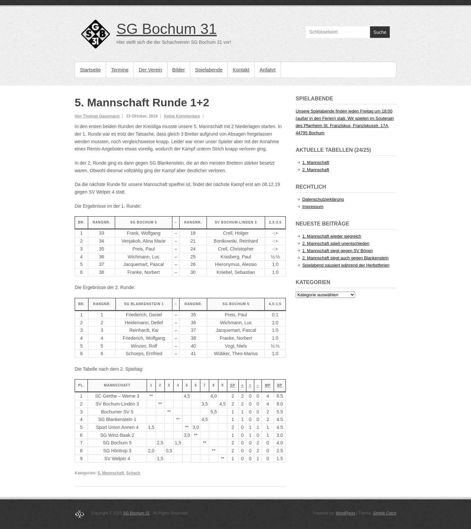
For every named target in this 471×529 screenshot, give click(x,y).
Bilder (178, 69)
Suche (379, 32)
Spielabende (208, 69)
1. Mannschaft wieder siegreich (331, 236)
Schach (133, 473)
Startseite (90, 69)
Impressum (312, 206)
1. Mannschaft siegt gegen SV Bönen (337, 250)
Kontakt (241, 69)
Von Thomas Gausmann (97, 116)
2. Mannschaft (315, 169)
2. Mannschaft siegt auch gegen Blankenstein (345, 257)
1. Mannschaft (315, 162)
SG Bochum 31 (166, 28)
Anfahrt (267, 69)
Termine (119, 69)
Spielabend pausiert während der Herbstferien (345, 265)
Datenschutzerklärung (323, 199)
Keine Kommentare (182, 116)
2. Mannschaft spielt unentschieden (335, 243)
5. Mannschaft (111, 473)
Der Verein (150, 69)
